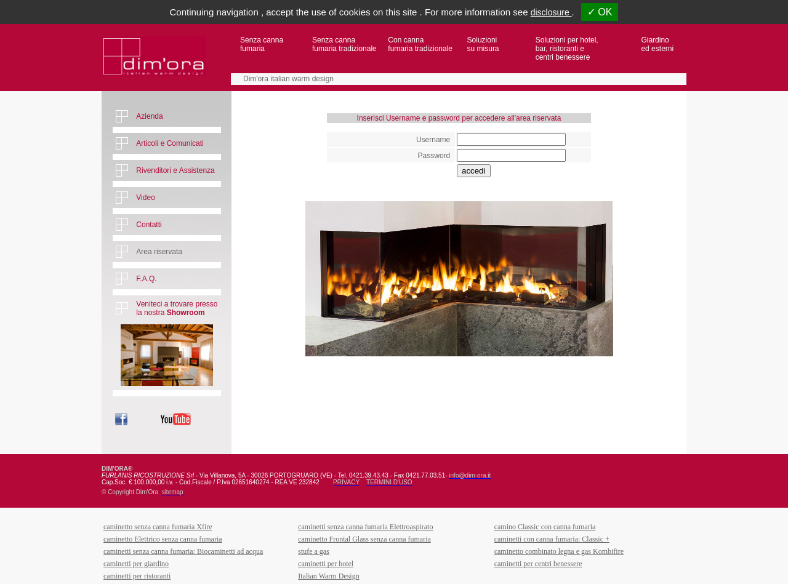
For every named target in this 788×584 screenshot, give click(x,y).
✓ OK (600, 12)
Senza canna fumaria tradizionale (344, 44)
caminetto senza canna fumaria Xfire (157, 526)
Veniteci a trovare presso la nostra (176, 308)
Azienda (149, 116)
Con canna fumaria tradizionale (420, 44)
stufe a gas (313, 551)
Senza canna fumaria (261, 44)
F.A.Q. (146, 278)
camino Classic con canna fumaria (545, 526)
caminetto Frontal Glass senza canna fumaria (364, 539)
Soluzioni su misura (483, 44)
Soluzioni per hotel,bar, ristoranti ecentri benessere (567, 49)
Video (145, 197)
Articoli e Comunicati (169, 143)
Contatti (148, 224)
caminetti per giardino (136, 563)
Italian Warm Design (328, 576)
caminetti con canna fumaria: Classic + (551, 539)
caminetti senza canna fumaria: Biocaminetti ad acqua (183, 551)
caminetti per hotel (325, 563)
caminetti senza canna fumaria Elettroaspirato (365, 526)
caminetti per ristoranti (137, 576)
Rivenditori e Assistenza (175, 170)
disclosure (551, 12)
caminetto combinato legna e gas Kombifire (559, 551)
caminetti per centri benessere (538, 563)
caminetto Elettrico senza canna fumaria (162, 539)
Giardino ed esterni (657, 44)
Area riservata (159, 251)
